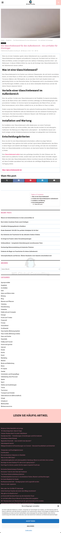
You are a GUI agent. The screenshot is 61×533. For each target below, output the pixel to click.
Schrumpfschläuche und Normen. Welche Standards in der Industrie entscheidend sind (26, 255)
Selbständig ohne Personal (9, 376)
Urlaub (3, 398)
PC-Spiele (4, 368)
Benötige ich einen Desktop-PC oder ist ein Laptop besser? (18, 462)
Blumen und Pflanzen (7, 301)
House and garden (6, 344)
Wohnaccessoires (6, 406)
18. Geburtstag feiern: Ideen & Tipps (11, 431)
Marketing (4, 358)
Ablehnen (30, 526)
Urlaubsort (4, 401)
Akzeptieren (30, 521)
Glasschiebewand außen (12, 154)
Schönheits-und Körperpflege (10, 374)
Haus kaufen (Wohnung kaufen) (10, 331)
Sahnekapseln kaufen (7, 443)
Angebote (3, 43)
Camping (3, 304)
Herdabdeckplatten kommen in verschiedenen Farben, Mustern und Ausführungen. (25, 476)
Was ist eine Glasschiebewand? (40, 196)
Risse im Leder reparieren (8, 484)
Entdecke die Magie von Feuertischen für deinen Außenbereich (19, 251)
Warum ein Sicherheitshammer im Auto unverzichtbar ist (17, 217)
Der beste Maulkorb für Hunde (10, 479)
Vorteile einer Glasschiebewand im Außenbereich (45, 198)
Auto (2, 290)
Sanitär (3, 371)
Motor (3, 366)
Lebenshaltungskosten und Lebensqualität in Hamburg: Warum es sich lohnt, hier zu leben (27, 460)
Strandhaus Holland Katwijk (9, 438)
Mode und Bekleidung (7, 363)
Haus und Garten (6, 336)
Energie (3, 315)
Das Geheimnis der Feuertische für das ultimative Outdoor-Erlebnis (20, 234)
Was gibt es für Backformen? (9, 493)
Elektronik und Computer (8, 312)
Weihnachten (5, 403)
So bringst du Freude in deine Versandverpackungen (16, 239)
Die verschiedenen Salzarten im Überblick (13, 455)
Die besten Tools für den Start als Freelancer (14, 471)
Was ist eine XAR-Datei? (8, 457)
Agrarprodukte (5, 282)
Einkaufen (4, 309)
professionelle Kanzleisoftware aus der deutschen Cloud (17, 496)
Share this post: (39, 204)
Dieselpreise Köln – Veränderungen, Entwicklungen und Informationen (21, 436)
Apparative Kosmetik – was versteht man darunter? (16, 441)
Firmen (3, 323)
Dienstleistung (5, 306)
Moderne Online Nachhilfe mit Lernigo (12, 428)
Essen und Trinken (6, 317)
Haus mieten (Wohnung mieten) (10, 333)
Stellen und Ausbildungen (8, 385)
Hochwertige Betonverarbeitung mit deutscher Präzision (17, 247)
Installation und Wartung (38, 200)
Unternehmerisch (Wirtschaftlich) (11, 395)
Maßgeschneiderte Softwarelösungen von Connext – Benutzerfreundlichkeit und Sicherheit (28, 446)
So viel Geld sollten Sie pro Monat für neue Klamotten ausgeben (19, 498)
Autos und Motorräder (8, 293)
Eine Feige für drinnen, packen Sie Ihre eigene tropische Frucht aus (20, 465)
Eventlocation (5, 452)
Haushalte (4, 339)
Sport (2, 382)
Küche (3, 352)
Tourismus (4, 390)
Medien (3, 360)
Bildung (3, 296)
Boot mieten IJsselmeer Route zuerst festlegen (14, 222)
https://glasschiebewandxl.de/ (12, 170)
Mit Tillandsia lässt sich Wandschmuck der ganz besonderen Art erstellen (22, 501)
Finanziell (4, 320)
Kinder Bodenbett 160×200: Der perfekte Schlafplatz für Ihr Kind (19, 230)
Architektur (4, 288)
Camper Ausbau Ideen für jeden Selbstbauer (14, 433)
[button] (58, 506)
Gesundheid (4, 325)
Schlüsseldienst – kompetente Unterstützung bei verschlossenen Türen (22, 243)
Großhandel (4, 328)
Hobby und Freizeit (6, 342)
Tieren (3, 387)
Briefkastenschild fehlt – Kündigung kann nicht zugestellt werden (20, 481)
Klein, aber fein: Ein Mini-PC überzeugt (12, 488)
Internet (3, 347)
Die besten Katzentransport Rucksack (12, 469)
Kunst (2, 355)
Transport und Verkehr (8, 393)
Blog (2, 298)
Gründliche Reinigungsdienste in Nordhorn (13, 226)
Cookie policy (28, 530)
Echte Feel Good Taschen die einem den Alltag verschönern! (18, 491)
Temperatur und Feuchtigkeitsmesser (12, 450)
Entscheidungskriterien (38, 202)
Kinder (3, 350)
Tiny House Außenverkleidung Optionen (12, 474)
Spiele (3, 379)
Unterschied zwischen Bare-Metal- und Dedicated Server (17, 503)
